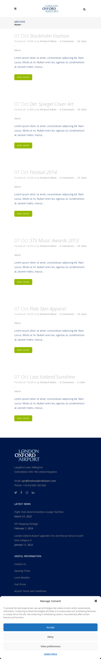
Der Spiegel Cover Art (52, 104)
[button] (96, 601)
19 (82, 109)
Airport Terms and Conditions (30, 591)
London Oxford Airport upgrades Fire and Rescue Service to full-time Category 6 (49, 538)
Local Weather (22, 577)
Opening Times (22, 570)
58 (82, 246)
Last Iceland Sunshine (52, 376)
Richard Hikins (48, 41)
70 (82, 314)
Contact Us (20, 564)
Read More (23, 77)
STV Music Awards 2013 (54, 240)
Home (17, 24)
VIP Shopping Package (26, 523)
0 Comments (67, 41)
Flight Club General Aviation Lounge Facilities (38, 512)
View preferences (50, 646)
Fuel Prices (20, 584)
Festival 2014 (43, 172)
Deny (50, 636)
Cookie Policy (50, 654)
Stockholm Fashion (49, 35)
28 (82, 41)
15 (82, 178)
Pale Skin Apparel (48, 308)
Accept (50, 627)
